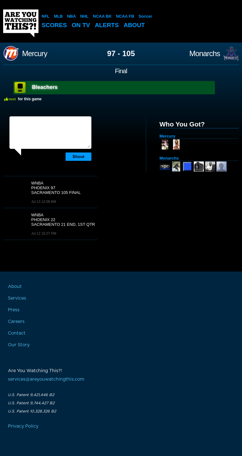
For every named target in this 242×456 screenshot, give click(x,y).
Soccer (145, 16)
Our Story (19, 345)
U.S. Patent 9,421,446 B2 (31, 395)
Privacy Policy (23, 426)
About (134, 25)
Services (17, 298)
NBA (71, 16)
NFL (45, 16)
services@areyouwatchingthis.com (46, 379)
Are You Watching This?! (20, 23)
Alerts (107, 25)
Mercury (34, 53)
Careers (16, 321)
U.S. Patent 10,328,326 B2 (32, 411)
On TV (81, 25)
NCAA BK (102, 16)
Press (14, 310)
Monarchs (204, 53)
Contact (17, 333)
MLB (58, 16)
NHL (84, 16)
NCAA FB (125, 16)
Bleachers (45, 87)
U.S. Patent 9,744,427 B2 (31, 403)
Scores (54, 25)
